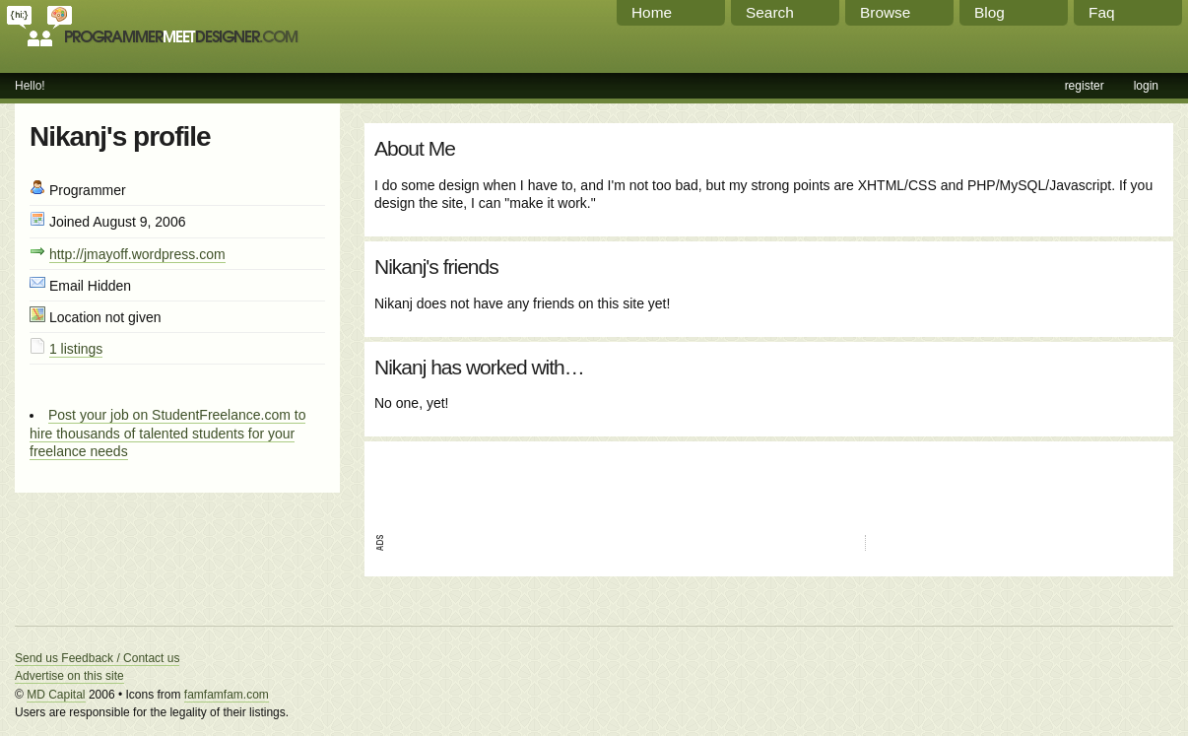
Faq (1102, 12)
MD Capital (56, 695)
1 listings (75, 349)
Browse (885, 12)
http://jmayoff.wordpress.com (137, 254)
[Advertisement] (604, 480)
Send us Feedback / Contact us (97, 658)
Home (651, 12)
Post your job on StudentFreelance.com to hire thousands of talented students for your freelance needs (167, 432)
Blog (989, 12)
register (1084, 86)
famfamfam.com (226, 695)
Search (770, 12)
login (1146, 86)
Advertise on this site (69, 676)
